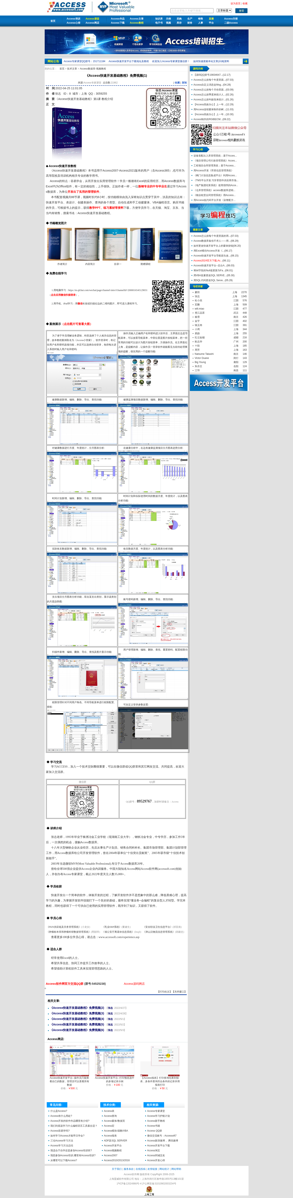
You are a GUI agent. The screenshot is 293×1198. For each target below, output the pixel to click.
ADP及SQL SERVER (115, 1140)
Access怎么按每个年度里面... (210, 79)
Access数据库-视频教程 (93, 68)
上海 (234, 292)
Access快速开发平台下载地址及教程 (129, 61)
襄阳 (235, 362)
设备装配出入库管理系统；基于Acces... (215, 155)
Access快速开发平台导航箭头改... (212, 255)
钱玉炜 (198, 325)
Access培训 (73, 18)
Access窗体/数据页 (114, 1120)
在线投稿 (141, 1169)
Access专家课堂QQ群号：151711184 (84, 61)
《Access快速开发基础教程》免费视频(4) (77, 1019)
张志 (58, 93)
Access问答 (231, 18)
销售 (200, 18)
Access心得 (73, 22)
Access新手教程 (156, 1120)
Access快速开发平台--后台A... (210, 265)
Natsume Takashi (204, 354)
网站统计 (164, 1169)
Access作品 (118, 18)
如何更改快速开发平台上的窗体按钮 (213, 245)
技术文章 (72, 68)
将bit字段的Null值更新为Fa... (209, 270)
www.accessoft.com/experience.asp (119, 937)
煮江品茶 (200, 312)
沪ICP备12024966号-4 (129, 1183)
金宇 (197, 321)
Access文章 (137, 18)
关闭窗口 (179, 991)
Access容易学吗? (60, 1130)
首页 (52, 21)
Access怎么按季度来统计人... (210, 94)
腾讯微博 (173, 1140)
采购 (179, 18)
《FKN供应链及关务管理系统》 (64, 926)
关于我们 (117, 1169)
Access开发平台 (113, 1145)
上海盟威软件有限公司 (121, 1178)
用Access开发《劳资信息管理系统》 (214, 170)
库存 (179, 22)
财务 (189, 22)
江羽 (197, 370)
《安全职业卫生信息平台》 (158, 926)
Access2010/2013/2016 (117, 1160)
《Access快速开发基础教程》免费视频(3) (77, 1013)
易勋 (197, 333)
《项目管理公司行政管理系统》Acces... (215, 160)
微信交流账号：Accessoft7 (162, 1135)
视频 (168, 22)
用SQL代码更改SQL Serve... (209, 280)
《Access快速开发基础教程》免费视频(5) (77, 1024)
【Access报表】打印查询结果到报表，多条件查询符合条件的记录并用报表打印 (160, 1080)
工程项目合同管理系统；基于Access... (215, 165)
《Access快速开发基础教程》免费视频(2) (77, 1007)
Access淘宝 (153, 1150)
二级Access (231, 22)
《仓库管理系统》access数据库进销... (214, 190)
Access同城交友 (156, 1155)
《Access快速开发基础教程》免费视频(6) (77, 1030)
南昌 (235, 370)
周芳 (197, 349)
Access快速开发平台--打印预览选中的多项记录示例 (114, 1078)
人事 (200, 22)
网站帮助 (176, 1169)
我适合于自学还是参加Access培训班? (71, 1150)
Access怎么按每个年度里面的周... (212, 235)
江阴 (235, 300)
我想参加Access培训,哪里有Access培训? (73, 1155)
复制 (184, 82)
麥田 (197, 292)
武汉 (235, 312)
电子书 (159, 22)
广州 (235, 341)
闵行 (235, 358)
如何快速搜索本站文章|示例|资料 (211, 61)
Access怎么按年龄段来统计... (210, 99)
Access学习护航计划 (158, 1115)
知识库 (159, 18)
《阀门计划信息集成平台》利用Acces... (215, 175)
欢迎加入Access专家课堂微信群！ (171, 61)
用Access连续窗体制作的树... (210, 109)
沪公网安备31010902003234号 (159, 1183)
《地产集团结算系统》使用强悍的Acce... (216, 185)
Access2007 (110, 1155)
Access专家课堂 (156, 1111)
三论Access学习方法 (61, 1140)
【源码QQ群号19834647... (208, 74)
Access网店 (92, 22)
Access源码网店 (134, 983)
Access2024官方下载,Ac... (208, 260)
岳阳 (235, 366)
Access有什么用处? (61, 1115)
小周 (197, 329)
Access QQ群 (154, 1130)
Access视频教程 (113, 1150)
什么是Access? (58, 1111)
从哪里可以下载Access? (63, 1160)
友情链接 (152, 1169)
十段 (197, 345)
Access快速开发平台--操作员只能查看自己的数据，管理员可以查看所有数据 (69, 1080)
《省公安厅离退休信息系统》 (118, 931)
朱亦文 (198, 366)
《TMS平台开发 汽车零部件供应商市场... (216, 180)
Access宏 (109, 1125)
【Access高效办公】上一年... (210, 104)
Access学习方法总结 (61, 1145)
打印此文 (164, 991)
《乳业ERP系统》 (111, 926)
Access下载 (118, 22)
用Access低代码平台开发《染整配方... (215, 200)
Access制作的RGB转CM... (208, 119)
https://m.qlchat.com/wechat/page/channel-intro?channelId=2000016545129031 (108, 290)
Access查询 (110, 1115)
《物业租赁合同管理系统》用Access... (215, 195)
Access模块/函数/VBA (116, 1130)
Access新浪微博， (157, 1140)
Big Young (200, 362)
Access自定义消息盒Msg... (208, 84)
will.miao (199, 308)
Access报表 (110, 1135)
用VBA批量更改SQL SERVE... (210, 275)
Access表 (109, 1111)
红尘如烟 (200, 337)
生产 (189, 18)
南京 (235, 316)
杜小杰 (198, 300)
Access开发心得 (156, 1160)
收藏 (177, 82)
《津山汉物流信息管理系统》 (159, 931)
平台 (211, 22)
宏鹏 (197, 304)
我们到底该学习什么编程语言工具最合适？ (73, 1125)
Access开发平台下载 (158, 1145)
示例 (168, 18)
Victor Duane (202, 358)
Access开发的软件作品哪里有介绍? (69, 1120)
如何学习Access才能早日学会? (67, 1135)
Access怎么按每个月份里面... (210, 89)
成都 (235, 337)
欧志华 (198, 341)
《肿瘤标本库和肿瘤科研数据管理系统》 (69, 931)
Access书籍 (153, 1125)
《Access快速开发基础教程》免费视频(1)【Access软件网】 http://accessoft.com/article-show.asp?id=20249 (45, 988)
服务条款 (129, 1169)
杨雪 (197, 316)
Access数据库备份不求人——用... (212, 240)
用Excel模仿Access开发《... (209, 250)
